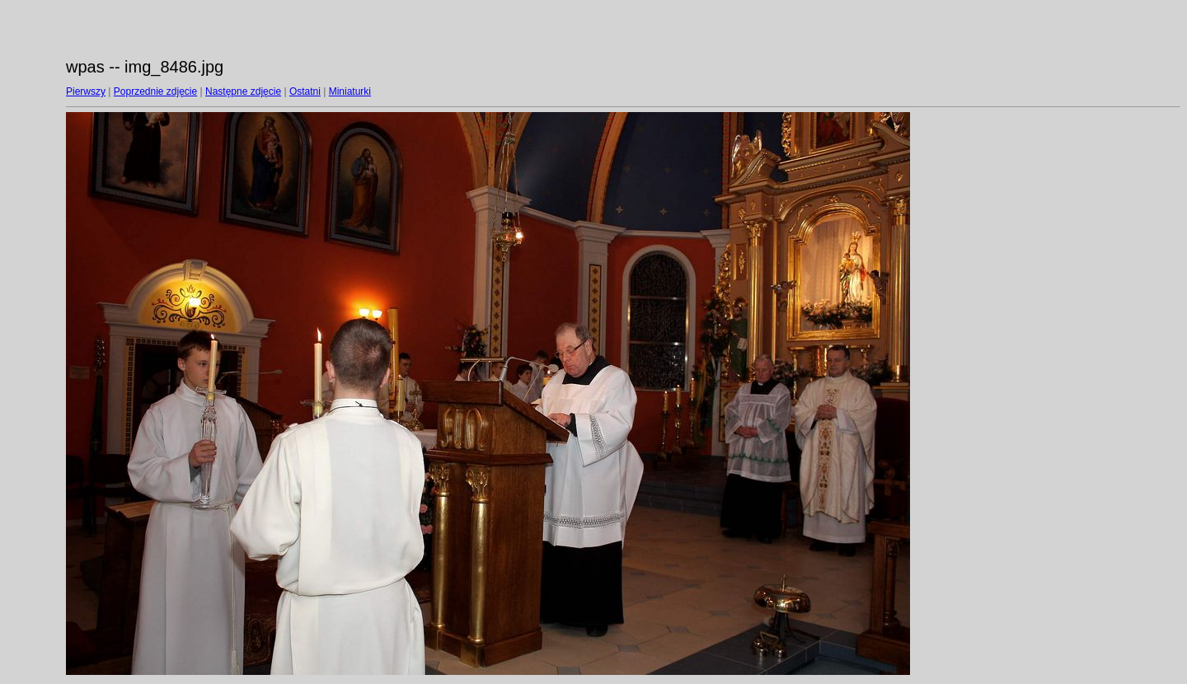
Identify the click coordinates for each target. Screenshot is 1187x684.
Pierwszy (86, 91)
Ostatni (305, 91)
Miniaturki (350, 91)
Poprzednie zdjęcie (155, 91)
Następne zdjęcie (243, 91)
